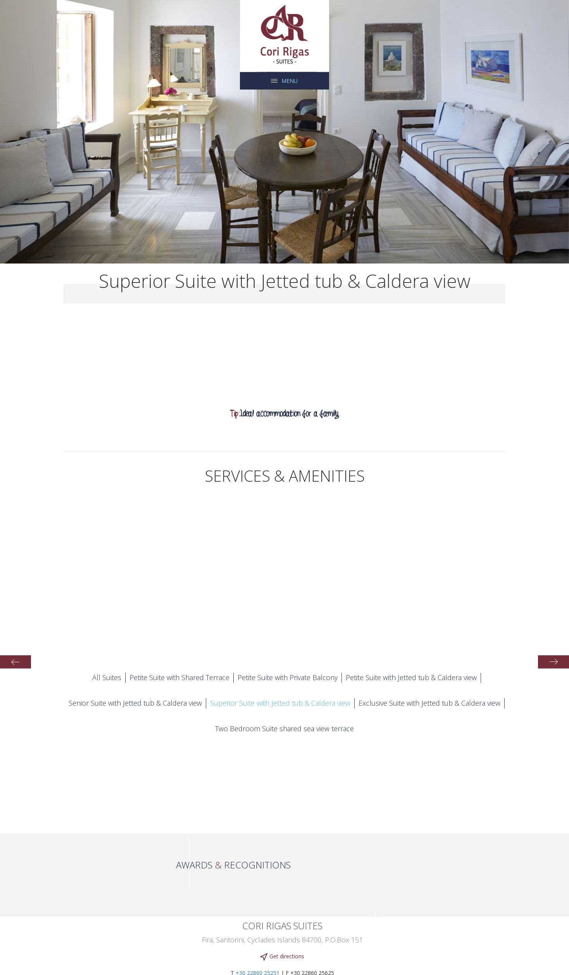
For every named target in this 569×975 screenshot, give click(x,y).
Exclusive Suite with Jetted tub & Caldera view (429, 703)
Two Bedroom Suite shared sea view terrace (284, 728)
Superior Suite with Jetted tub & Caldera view (280, 703)
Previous (15, 661)
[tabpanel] (284, 132)
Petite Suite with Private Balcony (288, 677)
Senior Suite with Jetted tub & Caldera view (135, 703)
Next (553, 661)
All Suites (106, 677)
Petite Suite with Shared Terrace (179, 677)
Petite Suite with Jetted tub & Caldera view (411, 677)
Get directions (282, 957)
